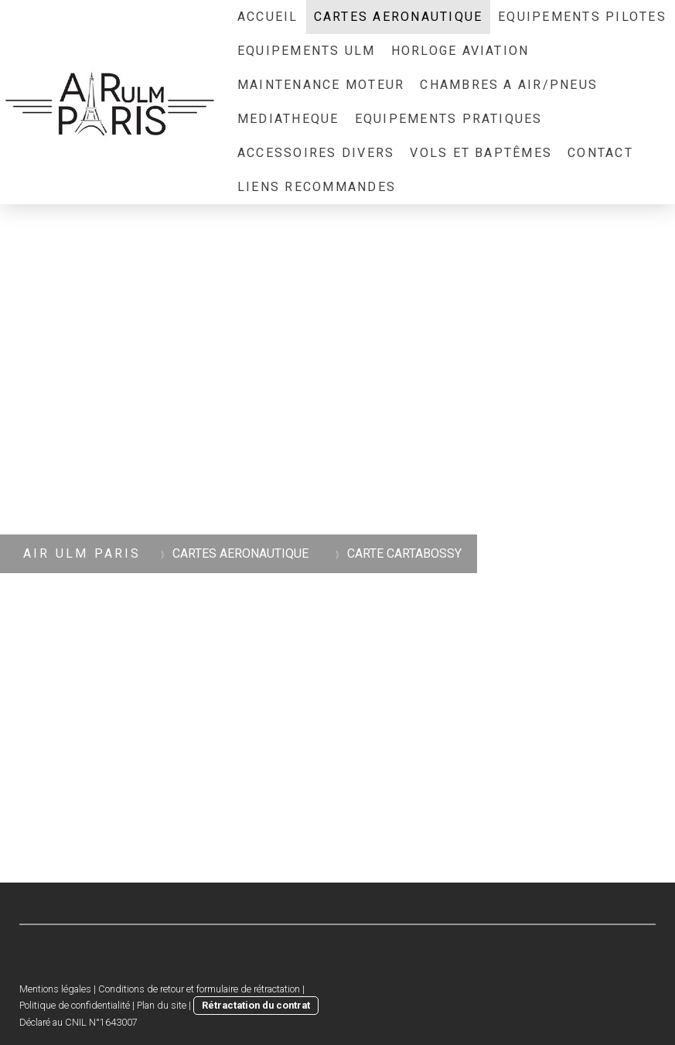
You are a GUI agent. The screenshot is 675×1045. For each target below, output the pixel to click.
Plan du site (161, 1005)
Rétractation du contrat (256, 1005)
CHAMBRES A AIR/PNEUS (509, 84)
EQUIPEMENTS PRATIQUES (449, 118)
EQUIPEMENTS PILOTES (582, 16)
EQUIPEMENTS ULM (306, 50)
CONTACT (600, 152)
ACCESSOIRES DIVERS (315, 152)
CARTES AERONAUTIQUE (398, 16)
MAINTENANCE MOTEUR (320, 84)
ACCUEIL (267, 16)
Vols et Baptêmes (481, 152)
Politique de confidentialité (74, 1005)
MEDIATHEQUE (288, 118)
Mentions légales (55, 989)
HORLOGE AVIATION (460, 50)
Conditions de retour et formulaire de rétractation (199, 989)
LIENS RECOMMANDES (316, 186)
